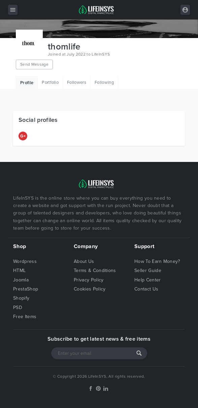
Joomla (21, 280)
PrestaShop (25, 289)
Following (104, 82)
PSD (17, 307)
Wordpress (25, 261)
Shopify (21, 298)
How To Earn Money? (157, 261)
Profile (26, 83)
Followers (76, 82)
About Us (84, 261)
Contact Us (146, 289)
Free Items (24, 316)
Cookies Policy (89, 289)
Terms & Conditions (95, 270)
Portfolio (50, 82)
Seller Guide (147, 270)
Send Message (34, 64)
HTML (19, 270)
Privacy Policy (88, 280)
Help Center (147, 280)
